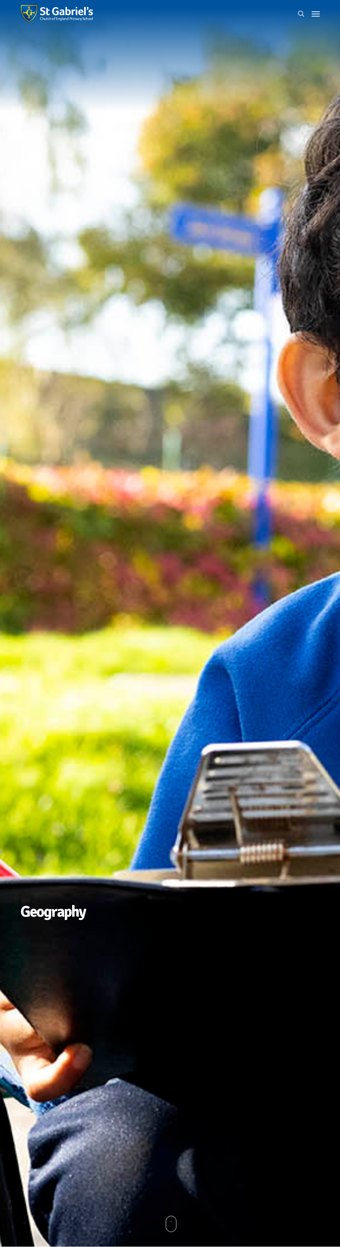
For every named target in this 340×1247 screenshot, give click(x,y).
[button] (316, 13)
